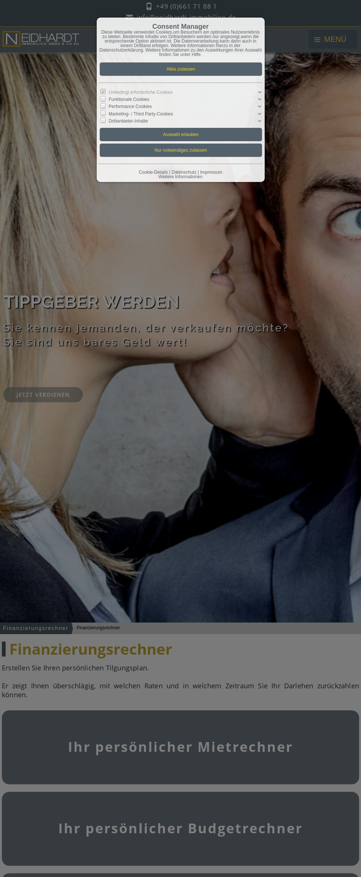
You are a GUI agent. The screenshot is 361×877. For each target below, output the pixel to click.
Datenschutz (183, 172)
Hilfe (196, 54)
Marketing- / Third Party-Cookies (141, 113)
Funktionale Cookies (129, 99)
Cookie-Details (153, 172)
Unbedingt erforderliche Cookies (140, 92)
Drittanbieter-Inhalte (128, 120)
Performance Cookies (130, 106)
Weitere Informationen (181, 176)
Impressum (211, 172)
